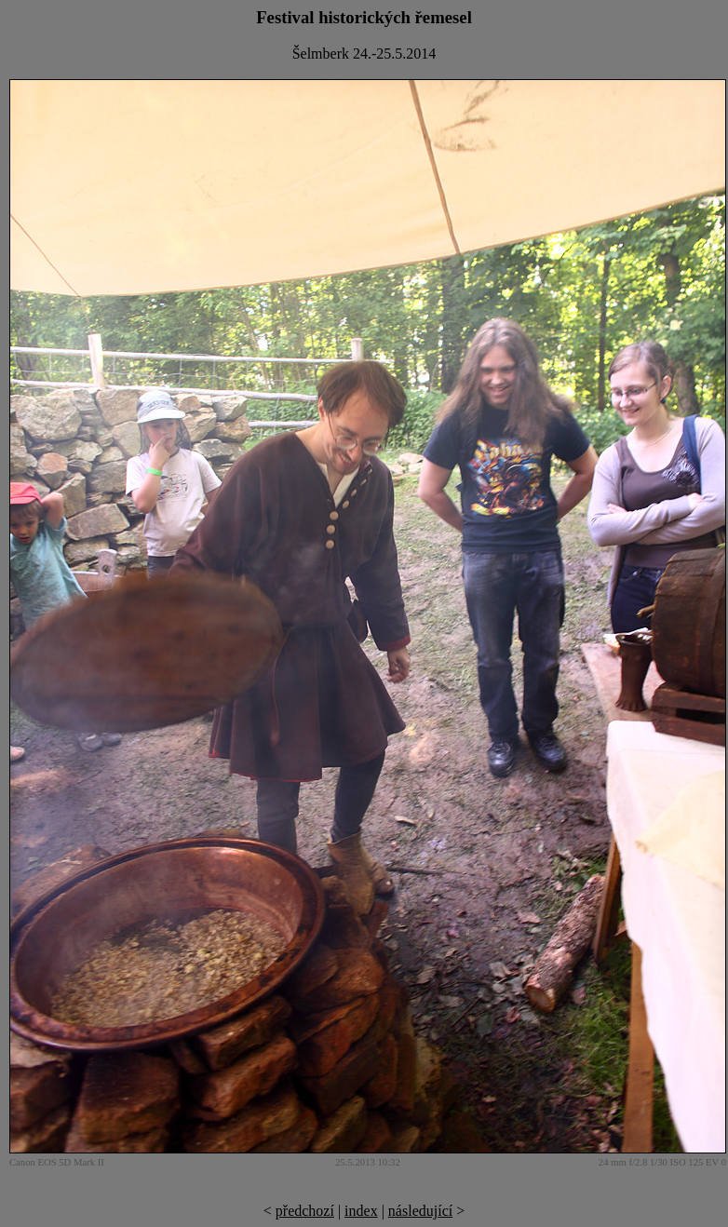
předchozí (305, 1211)
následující (420, 1211)
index (361, 1211)
